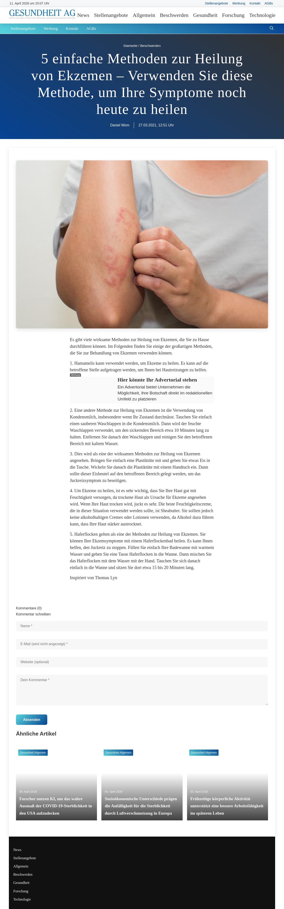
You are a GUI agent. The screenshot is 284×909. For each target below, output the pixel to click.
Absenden (31, 720)
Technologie (262, 15)
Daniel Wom (119, 125)
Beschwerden (174, 15)
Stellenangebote (216, 3)
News (83, 15)
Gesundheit (205, 15)
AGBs (268, 3)
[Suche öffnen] (271, 29)
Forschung (233, 15)
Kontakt (254, 3)
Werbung (238, 3)
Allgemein (144, 15)
